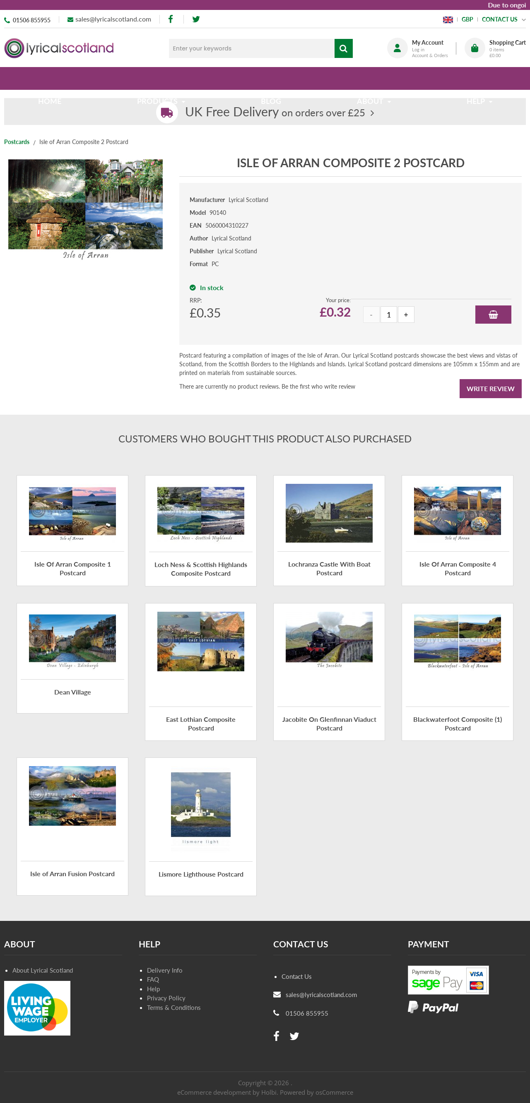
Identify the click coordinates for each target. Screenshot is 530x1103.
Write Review (491, 388)
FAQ (153, 979)
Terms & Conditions (174, 1007)
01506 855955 (32, 20)
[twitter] (196, 19)
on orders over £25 (275, 112)
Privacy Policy (166, 998)
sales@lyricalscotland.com (113, 19)
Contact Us (297, 976)
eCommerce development (214, 1092)
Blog (271, 78)
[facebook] (171, 19)
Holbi (269, 1092)
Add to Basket (493, 314)
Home (53, 78)
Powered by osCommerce (316, 1092)
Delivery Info (165, 970)
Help (153, 988)
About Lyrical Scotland (42, 970)
